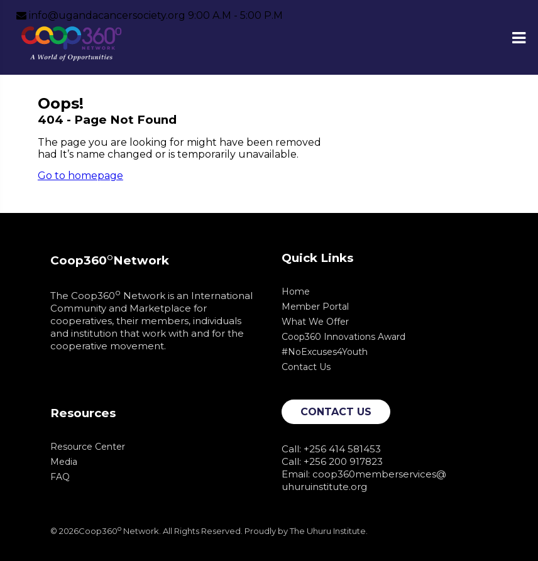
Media (63, 461)
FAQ (60, 476)
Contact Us (306, 367)
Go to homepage (80, 176)
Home (296, 291)
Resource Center (87, 446)
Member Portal (315, 306)
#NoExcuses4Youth (325, 351)
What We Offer (315, 321)
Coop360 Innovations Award (343, 336)
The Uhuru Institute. (329, 531)
